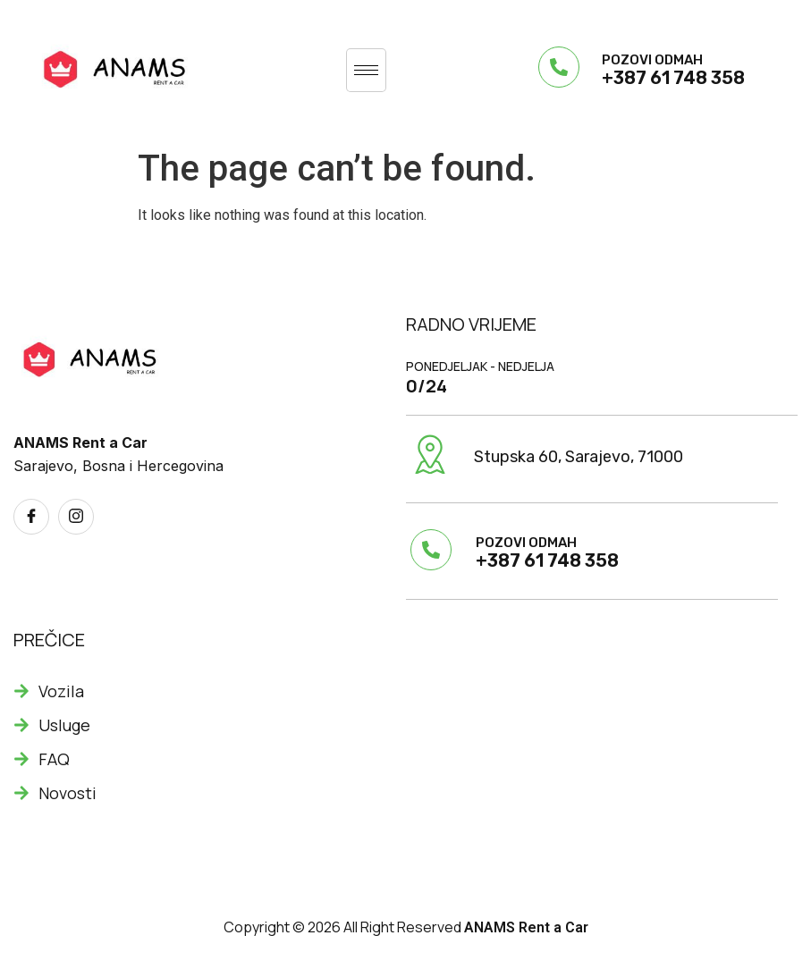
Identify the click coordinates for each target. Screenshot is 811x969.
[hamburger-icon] (366, 70)
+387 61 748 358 (673, 77)
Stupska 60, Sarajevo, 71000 (578, 457)
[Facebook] (31, 517)
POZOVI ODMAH (652, 60)
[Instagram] (76, 517)
